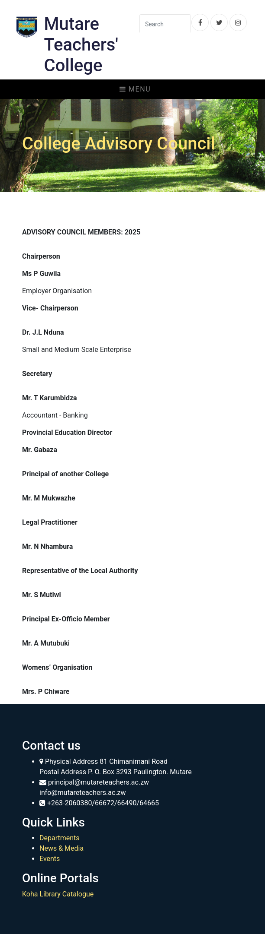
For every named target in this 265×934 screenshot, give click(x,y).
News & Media (61, 848)
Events (49, 859)
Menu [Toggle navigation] (135, 89)
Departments (59, 838)
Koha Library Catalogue (58, 894)
